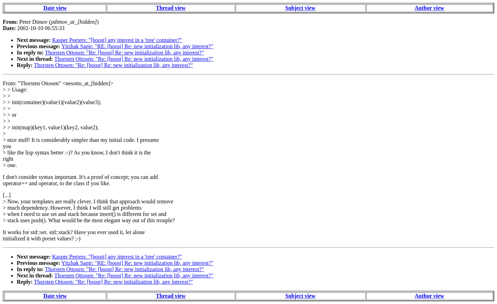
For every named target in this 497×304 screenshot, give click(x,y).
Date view (55, 8)
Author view (429, 8)
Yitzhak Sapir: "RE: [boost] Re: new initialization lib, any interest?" (137, 46)
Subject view (300, 8)
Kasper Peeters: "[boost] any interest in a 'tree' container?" (117, 40)
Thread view (170, 8)
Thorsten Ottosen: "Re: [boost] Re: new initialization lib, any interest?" (124, 53)
